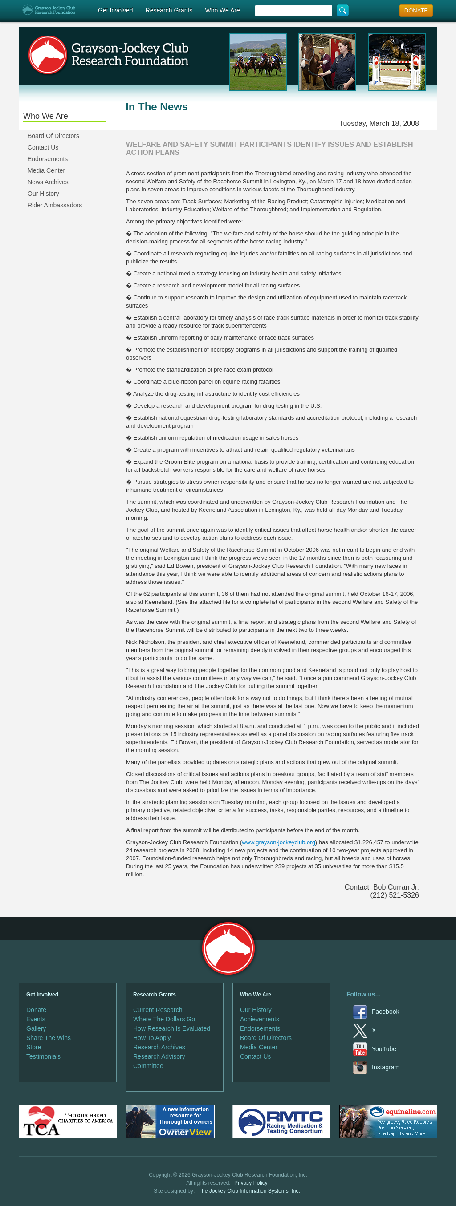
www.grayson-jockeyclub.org (278, 842)
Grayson (228, 948)
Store (33, 1047)
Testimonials (43, 1056)
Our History (43, 193)
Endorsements (48, 158)
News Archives (48, 182)
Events (35, 1019)
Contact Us (43, 147)
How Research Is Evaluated (171, 1028)
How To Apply (152, 1037)
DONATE (416, 10)
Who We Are (222, 10)
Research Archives (159, 1047)
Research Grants (169, 10)
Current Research (158, 1009)
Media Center (46, 170)
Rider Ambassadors (55, 205)
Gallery (36, 1028)
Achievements (259, 1019)
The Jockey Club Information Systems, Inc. (249, 1191)
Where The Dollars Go (164, 1019)
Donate (36, 1009)
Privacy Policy (251, 1183)
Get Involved (115, 10)
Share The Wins (48, 1037)
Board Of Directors (53, 135)
